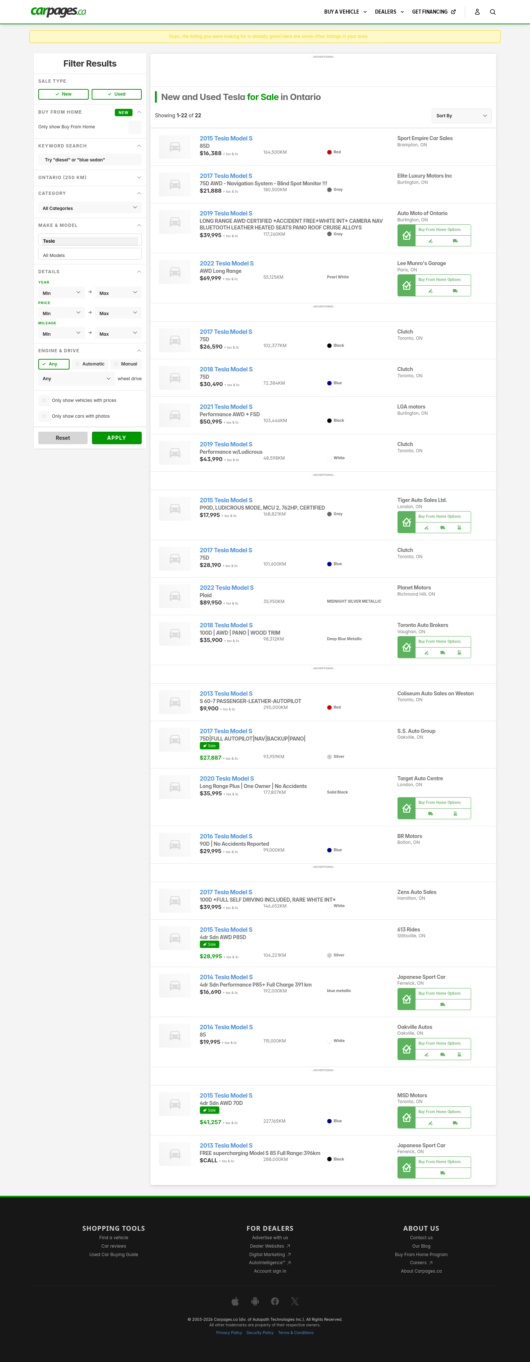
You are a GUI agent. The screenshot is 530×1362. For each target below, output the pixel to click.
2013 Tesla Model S (226, 693)
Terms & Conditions (296, 1332)
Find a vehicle (113, 1237)
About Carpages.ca (421, 1271)
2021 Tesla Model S (226, 406)
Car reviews (113, 1246)
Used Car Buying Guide (113, 1254)
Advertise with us (270, 1237)
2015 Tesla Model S (226, 138)
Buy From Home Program (421, 1254)
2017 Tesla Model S (226, 175)
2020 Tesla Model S (227, 778)
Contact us (421, 1237)
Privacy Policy (229, 1332)
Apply (117, 438)
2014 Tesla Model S (226, 977)
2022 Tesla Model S (227, 263)
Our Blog (421, 1246)
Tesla (90, 241)
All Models (90, 255)
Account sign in (270, 1271)
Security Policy (260, 1332)
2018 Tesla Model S (226, 369)
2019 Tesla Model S (226, 213)
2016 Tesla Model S (226, 836)
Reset (63, 438)
